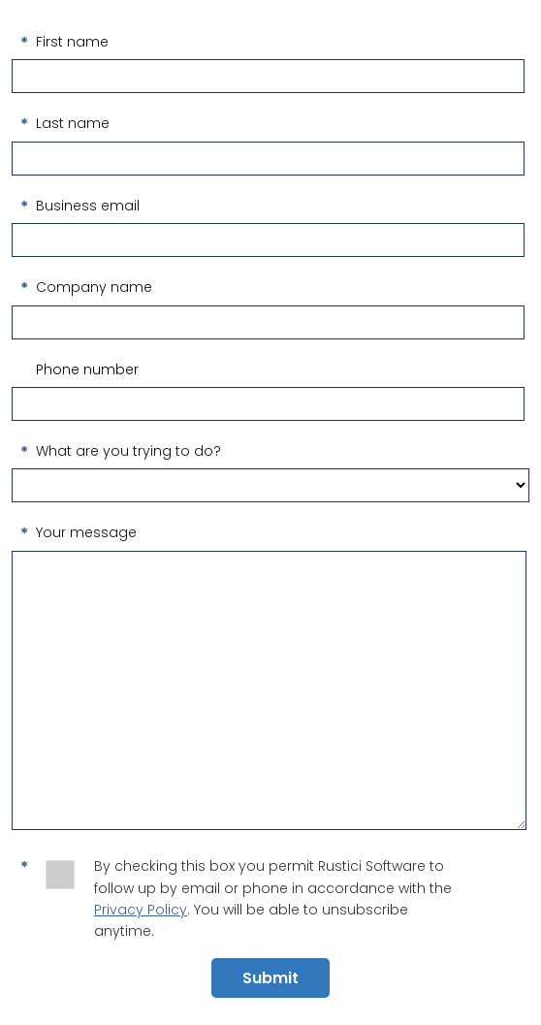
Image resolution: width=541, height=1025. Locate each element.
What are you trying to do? (128, 451)
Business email (88, 205)
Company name (94, 287)
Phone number (87, 369)
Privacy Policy (140, 909)
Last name (73, 123)
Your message (86, 532)
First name (72, 41)
